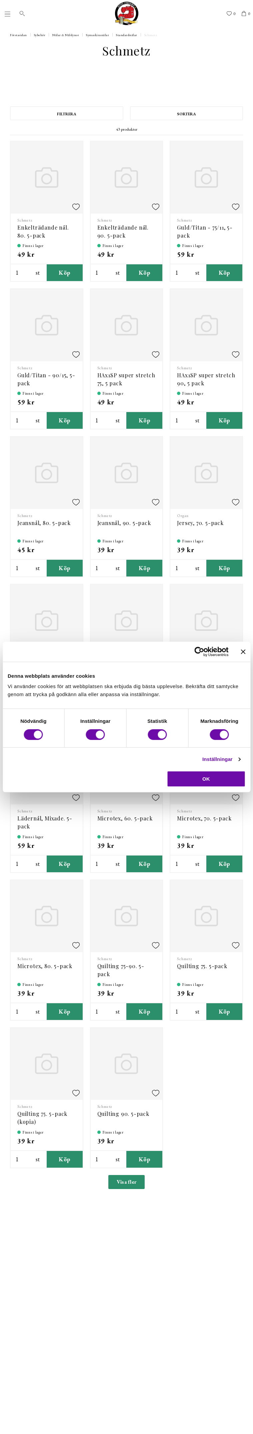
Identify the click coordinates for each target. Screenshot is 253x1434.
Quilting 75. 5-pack (202, 965)
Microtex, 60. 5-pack (125, 818)
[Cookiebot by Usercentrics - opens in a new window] (199, 652)
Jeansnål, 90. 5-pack (124, 522)
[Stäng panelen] (243, 651)
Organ (182, 515)
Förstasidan (18, 35)
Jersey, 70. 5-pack (200, 522)
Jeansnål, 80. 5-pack (44, 522)
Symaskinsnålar (97, 35)
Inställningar (217, 759)
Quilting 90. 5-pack (123, 1113)
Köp (64, 272)
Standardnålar (126, 35)
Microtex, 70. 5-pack (204, 818)
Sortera (186, 114)
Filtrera (66, 114)
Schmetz (150, 35)
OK (206, 779)
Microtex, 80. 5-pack (44, 965)
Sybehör (40, 35)
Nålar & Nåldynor (65, 35)
